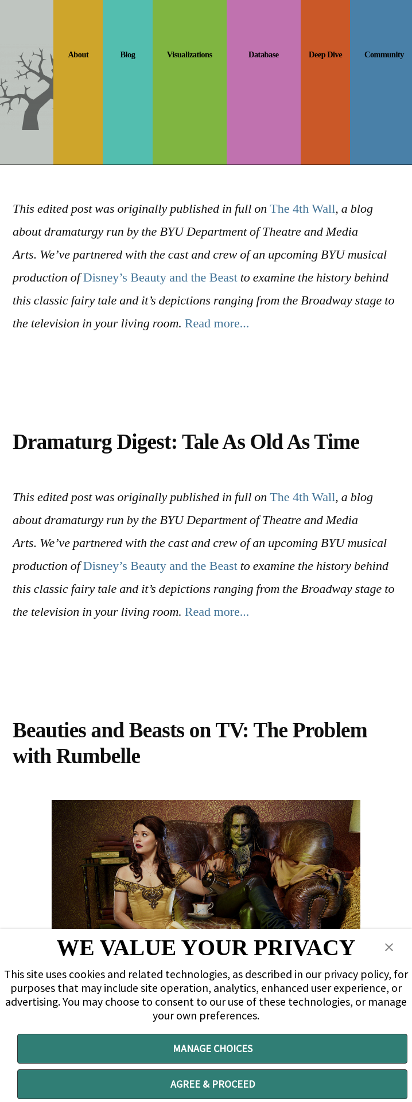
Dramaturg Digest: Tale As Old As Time (186, 442)
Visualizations (189, 54)
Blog (128, 54)
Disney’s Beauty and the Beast (160, 277)
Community (384, 54)
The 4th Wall (302, 208)
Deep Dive (325, 54)
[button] (389, 947)
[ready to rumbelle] (206, 887)
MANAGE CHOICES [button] (212, 1048)
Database (263, 54)
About (78, 54)
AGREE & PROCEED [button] (212, 1084)
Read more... (217, 323)
